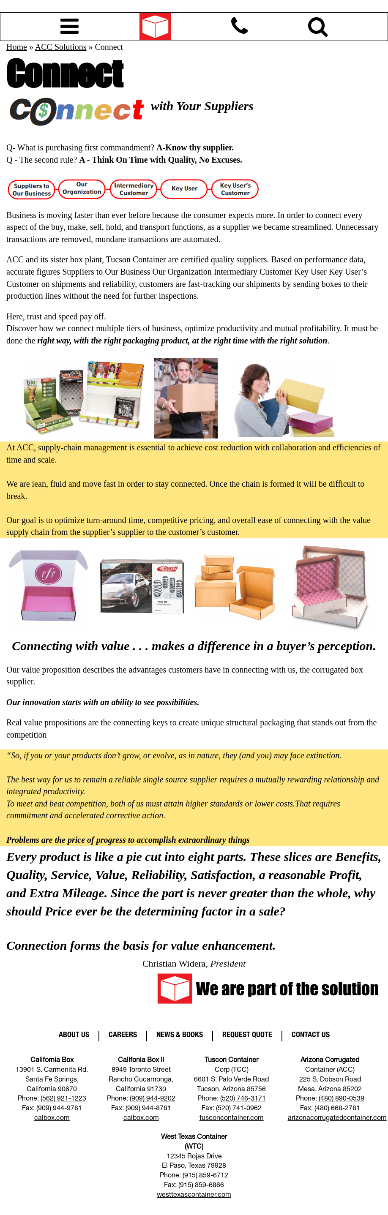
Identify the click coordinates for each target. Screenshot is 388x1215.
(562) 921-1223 (63, 1099)
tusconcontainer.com (231, 1118)
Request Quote (247, 1035)
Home (16, 47)
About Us (74, 1035)
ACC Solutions (61, 47)
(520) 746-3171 (243, 1099)
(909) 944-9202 (152, 1099)
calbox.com (52, 1118)
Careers (123, 1035)
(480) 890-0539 (341, 1099)
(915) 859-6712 (205, 1176)
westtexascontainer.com (194, 1195)
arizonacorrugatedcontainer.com (337, 1118)
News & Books (179, 1035)
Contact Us (311, 1035)
